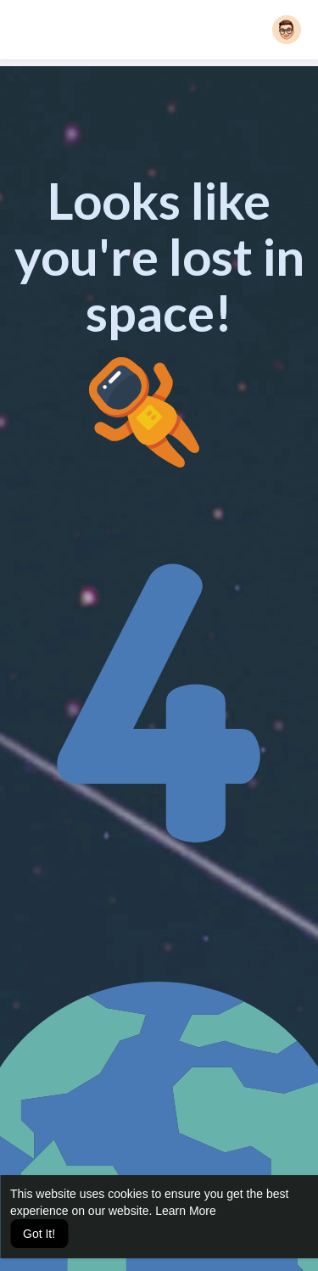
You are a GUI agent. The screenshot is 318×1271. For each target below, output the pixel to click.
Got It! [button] (39, 1233)
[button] (286, 29)
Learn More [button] (185, 1211)
